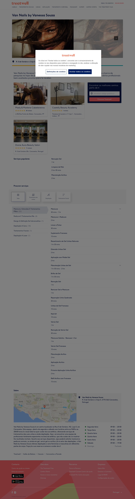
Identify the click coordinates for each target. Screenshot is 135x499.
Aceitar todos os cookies (80, 72)
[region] (68, 63)
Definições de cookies (56, 72)
